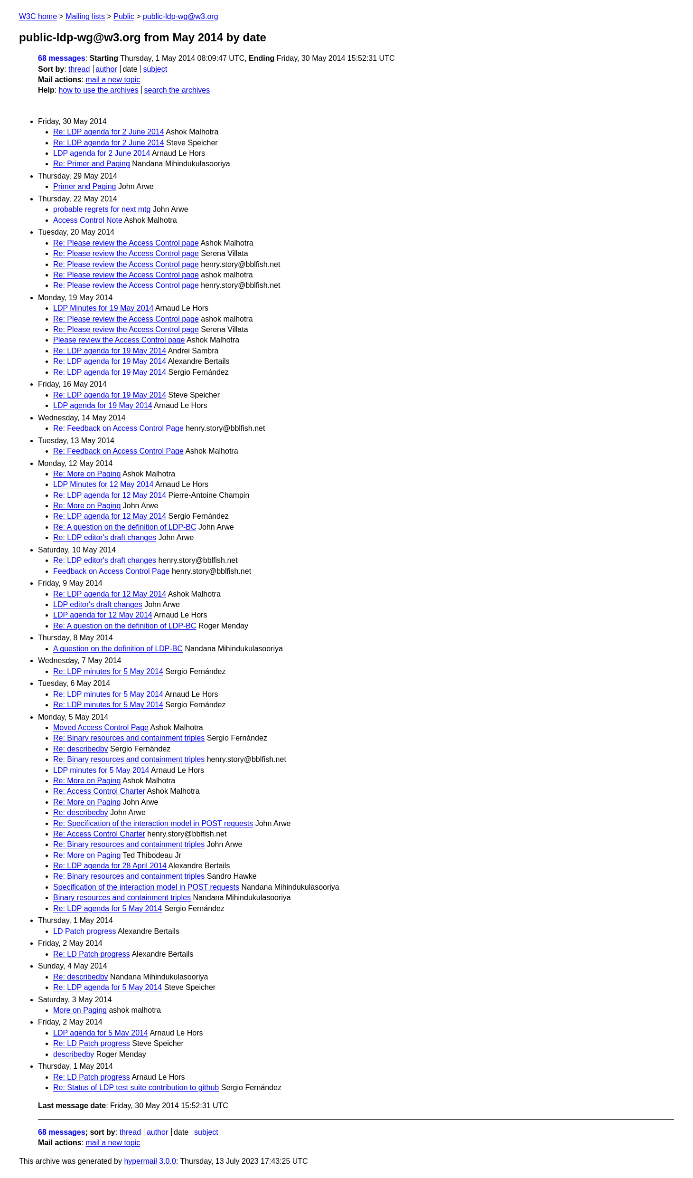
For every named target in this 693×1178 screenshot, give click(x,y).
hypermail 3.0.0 (150, 1161)
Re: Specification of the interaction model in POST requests (153, 823)
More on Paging (80, 1010)
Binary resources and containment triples (122, 897)
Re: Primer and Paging (91, 164)
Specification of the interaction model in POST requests (146, 887)
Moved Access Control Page (101, 727)
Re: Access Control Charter (99, 791)
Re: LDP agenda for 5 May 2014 (107, 908)
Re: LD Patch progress (91, 954)
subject (155, 69)
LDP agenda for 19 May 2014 (102, 405)
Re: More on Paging (87, 474)
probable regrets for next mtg (101, 209)
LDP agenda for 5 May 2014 (100, 1033)
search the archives (177, 90)
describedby (73, 1054)
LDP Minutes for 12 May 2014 (103, 484)
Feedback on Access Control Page (111, 571)
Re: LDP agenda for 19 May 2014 (109, 351)
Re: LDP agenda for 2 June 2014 (108, 132)
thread (79, 69)
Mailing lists (85, 16)
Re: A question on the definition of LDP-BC (125, 527)
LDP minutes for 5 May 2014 (101, 770)
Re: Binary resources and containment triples (129, 738)
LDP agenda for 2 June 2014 (101, 153)
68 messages (61, 58)
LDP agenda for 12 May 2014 (102, 615)
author (106, 69)
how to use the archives (99, 90)
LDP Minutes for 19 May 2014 (103, 308)
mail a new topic (112, 80)
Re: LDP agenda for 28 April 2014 (110, 866)
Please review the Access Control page (119, 340)
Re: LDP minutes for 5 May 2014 (108, 671)
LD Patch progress (84, 931)
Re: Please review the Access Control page (126, 243)
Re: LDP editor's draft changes (104, 537)
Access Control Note (87, 220)
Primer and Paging (84, 186)
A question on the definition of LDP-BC (118, 649)
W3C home (38, 16)
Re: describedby (80, 749)
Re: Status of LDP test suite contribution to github (136, 1087)
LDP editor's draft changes (97, 604)
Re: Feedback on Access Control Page (118, 428)
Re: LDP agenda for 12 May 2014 (109, 495)
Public (123, 16)
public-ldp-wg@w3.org (180, 16)
